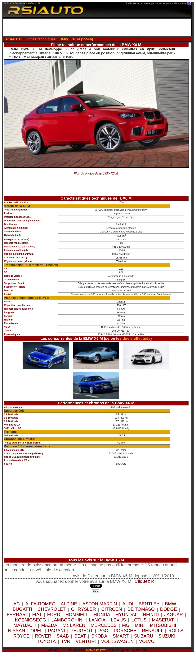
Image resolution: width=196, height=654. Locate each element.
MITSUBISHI (163, 625)
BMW (64, 39)
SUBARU (143, 636)
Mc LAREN (74, 625)
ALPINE (69, 603)
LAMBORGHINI (67, 619)
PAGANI (56, 630)
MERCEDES (104, 625)
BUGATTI (22, 609)
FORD (53, 614)
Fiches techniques (40, 39)
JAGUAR (173, 614)
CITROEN (111, 609)
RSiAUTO (14, 39)
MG (126, 625)
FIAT (37, 614)
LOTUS (139, 619)
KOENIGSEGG (30, 619)
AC (17, 603)
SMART (121, 636)
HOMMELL (76, 614)
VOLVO (146, 641)
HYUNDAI (126, 614)
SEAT (80, 636)
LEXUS (118, 619)
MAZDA (49, 625)
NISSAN (16, 630)
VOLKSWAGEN (117, 641)
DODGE (168, 609)
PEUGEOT (81, 630)
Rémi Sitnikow (95, 650)
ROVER (43, 636)
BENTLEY (149, 603)
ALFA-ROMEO (40, 603)
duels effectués (136, 338)
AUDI (127, 603)
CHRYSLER (83, 609)
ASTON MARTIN (99, 603)
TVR (65, 641)
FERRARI (17, 614)
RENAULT (152, 630)
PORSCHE (125, 630)
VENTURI (86, 641)
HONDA (102, 614)
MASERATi (163, 619)
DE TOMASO (141, 609)
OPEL (36, 630)
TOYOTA (46, 641)
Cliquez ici (145, 581)
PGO (103, 630)
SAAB (63, 636)
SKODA (99, 636)
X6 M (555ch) (82, 39)
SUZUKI (166, 636)
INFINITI (150, 614)
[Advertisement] (97, 27)
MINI (140, 625)
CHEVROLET (52, 609)
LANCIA (97, 619)
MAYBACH (24, 625)
